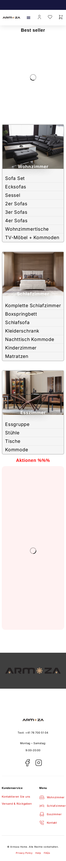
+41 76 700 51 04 (36, 732)
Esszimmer (33, 412)
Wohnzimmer (33, 166)
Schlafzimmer (33, 293)
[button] (29, 18)
